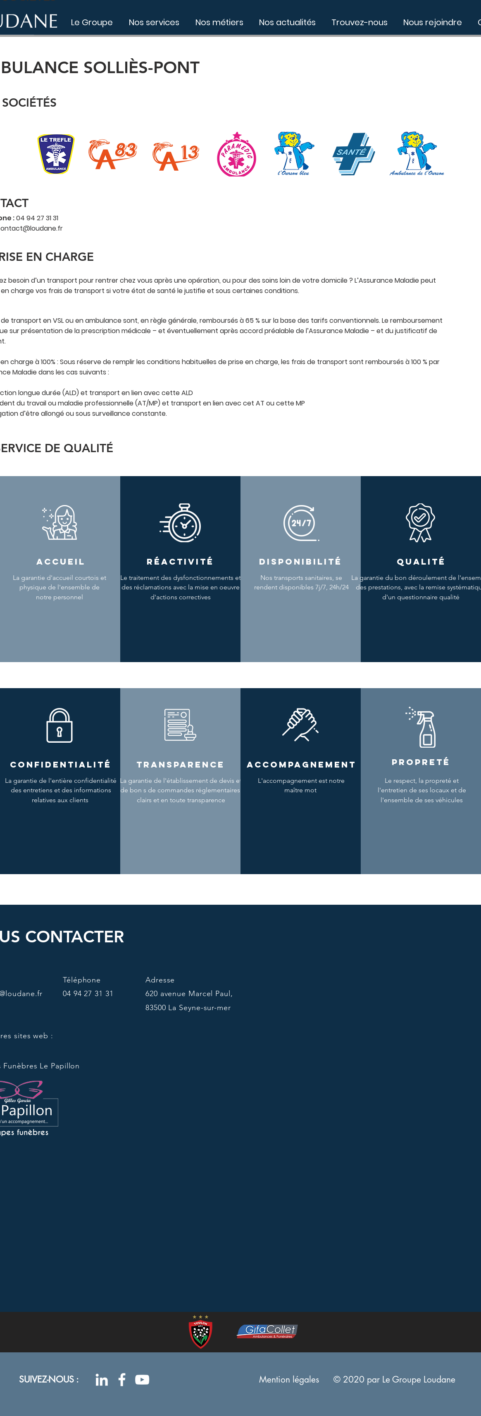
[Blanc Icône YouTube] (142, 1379)
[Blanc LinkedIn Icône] (101, 1379)
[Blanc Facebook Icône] (122, 1379)
